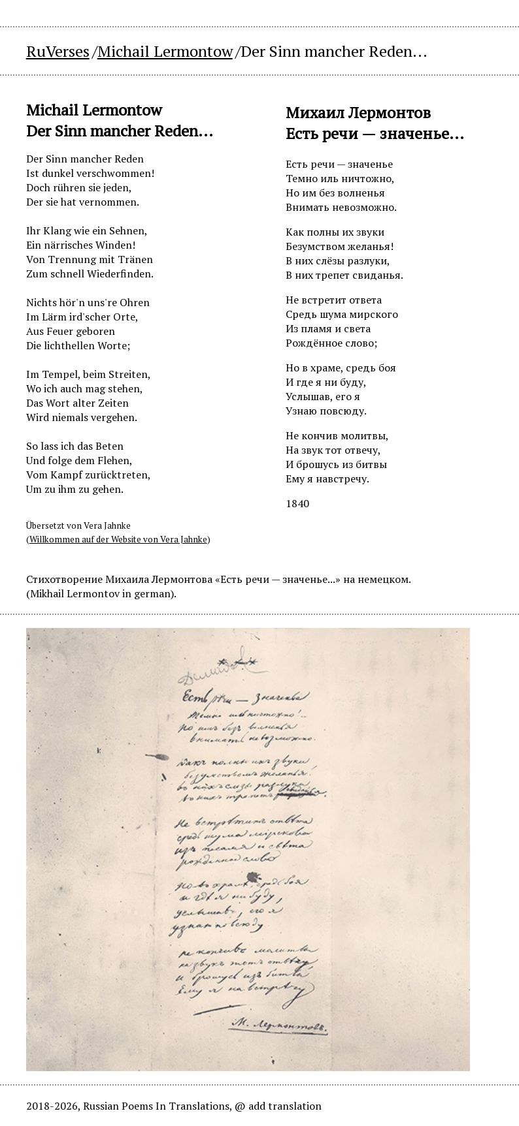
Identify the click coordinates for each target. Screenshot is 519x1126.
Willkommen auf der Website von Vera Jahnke (118, 539)
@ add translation (278, 1106)
